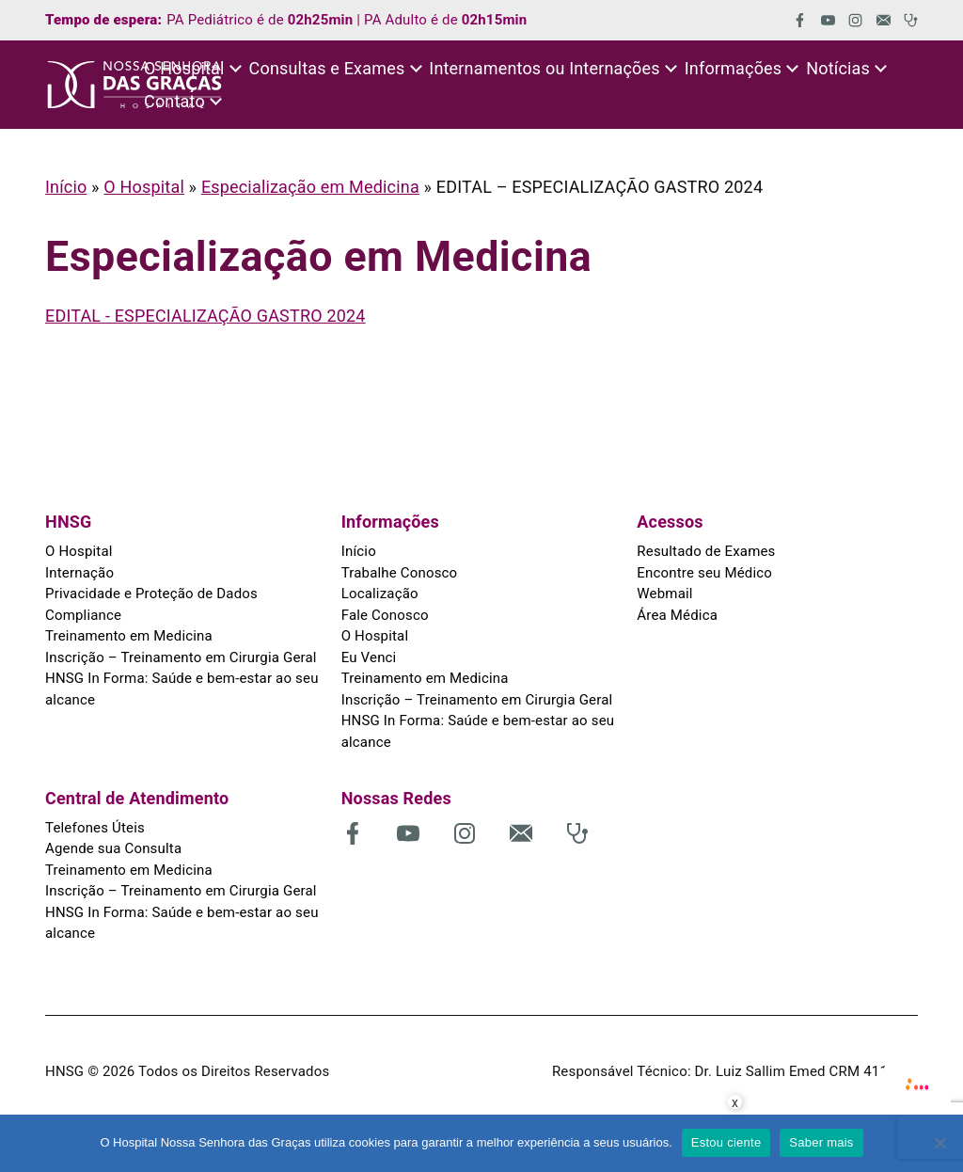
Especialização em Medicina (310, 187)
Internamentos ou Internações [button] (544, 68)
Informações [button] (733, 68)
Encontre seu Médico (704, 572)
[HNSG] (134, 84)
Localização (379, 593)
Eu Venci (369, 657)
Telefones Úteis (95, 827)
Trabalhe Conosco (399, 572)
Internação (79, 572)
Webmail (664, 593)
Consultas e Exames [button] (327, 68)
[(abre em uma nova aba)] (793, 20)
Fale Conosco (385, 615)
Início (66, 187)
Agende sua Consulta (113, 848)
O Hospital (143, 187)
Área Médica (677, 615)
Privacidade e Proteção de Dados (151, 593)
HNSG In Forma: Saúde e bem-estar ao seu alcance (182, 689)
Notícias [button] (838, 68)
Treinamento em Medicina (129, 635)
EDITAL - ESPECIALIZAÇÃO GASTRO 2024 (205, 315)
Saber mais (821, 1142)
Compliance (83, 615)
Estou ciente (726, 1142)
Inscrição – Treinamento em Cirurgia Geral (181, 657)
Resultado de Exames (706, 551)
